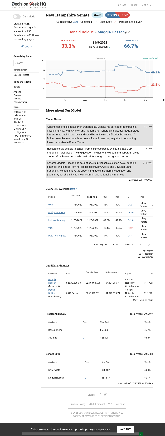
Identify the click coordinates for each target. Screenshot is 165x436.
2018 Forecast (116, 404)
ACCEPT (125, 429)
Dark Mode (29, 16)
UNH (50, 204)
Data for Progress (57, 235)
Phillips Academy (56, 212)
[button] (26, 47)
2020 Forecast (97, 404)
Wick (50, 228)
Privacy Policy (78, 404)
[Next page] (149, 244)
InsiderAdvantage (57, 220)
